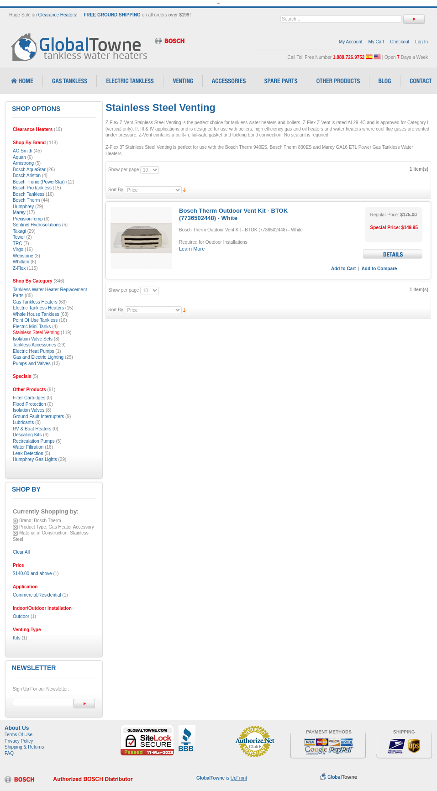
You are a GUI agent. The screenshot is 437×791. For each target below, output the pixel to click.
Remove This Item (15, 521)
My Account (351, 41)
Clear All (21, 552)
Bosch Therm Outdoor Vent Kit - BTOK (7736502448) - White (233, 214)
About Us (17, 728)
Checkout (399, 41)
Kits (17, 637)
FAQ (9, 753)
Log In (421, 41)
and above (32, 573)
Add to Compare (379, 268)
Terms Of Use (18, 734)
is (221, 778)
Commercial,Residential (37, 594)
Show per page (123, 169)
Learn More (192, 248)
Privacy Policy (19, 741)
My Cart (376, 41)
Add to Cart (343, 268)
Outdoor (21, 616)
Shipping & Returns (24, 746)
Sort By (115, 189)
